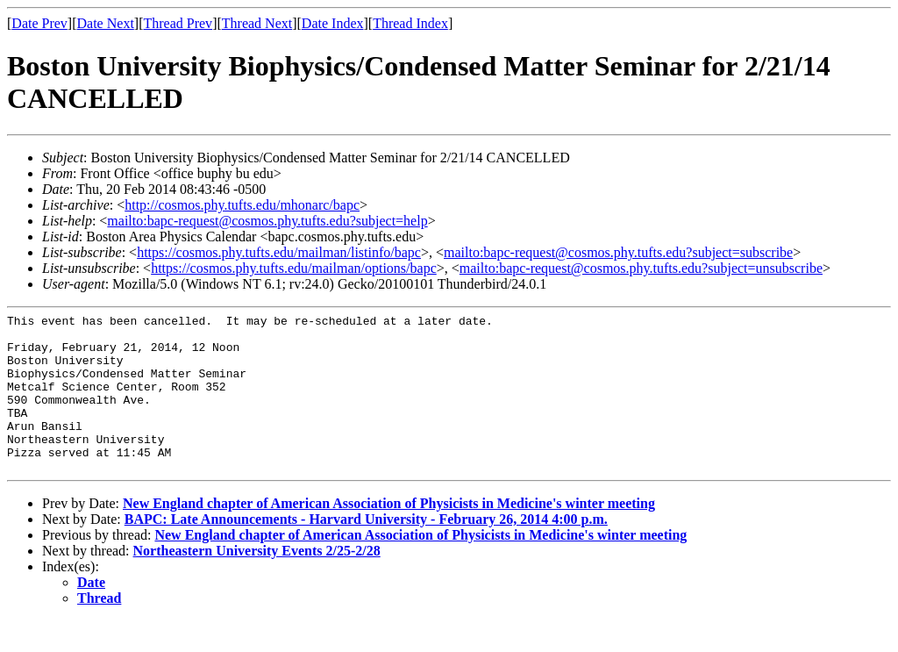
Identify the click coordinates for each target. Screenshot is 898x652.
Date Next (105, 23)
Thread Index (410, 23)
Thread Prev (177, 23)
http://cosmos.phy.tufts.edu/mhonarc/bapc (242, 204)
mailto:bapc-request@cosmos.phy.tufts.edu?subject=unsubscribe (641, 268)
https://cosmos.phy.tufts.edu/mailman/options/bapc (294, 268)
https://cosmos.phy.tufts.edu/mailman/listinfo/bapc (279, 252)
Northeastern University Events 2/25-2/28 (257, 582)
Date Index (333, 23)
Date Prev (39, 23)
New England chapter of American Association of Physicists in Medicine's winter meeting (389, 534)
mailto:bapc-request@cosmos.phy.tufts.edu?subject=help (267, 220)
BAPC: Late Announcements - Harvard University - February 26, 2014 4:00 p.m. (366, 550)
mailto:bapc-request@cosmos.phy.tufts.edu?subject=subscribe (618, 252)
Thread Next (257, 23)
